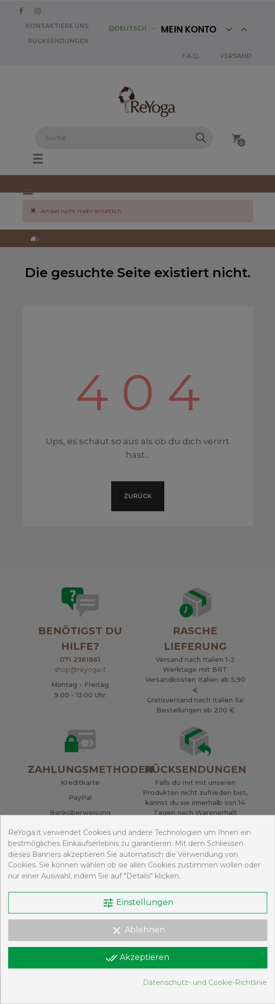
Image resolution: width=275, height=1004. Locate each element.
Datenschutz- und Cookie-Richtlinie (205, 982)
